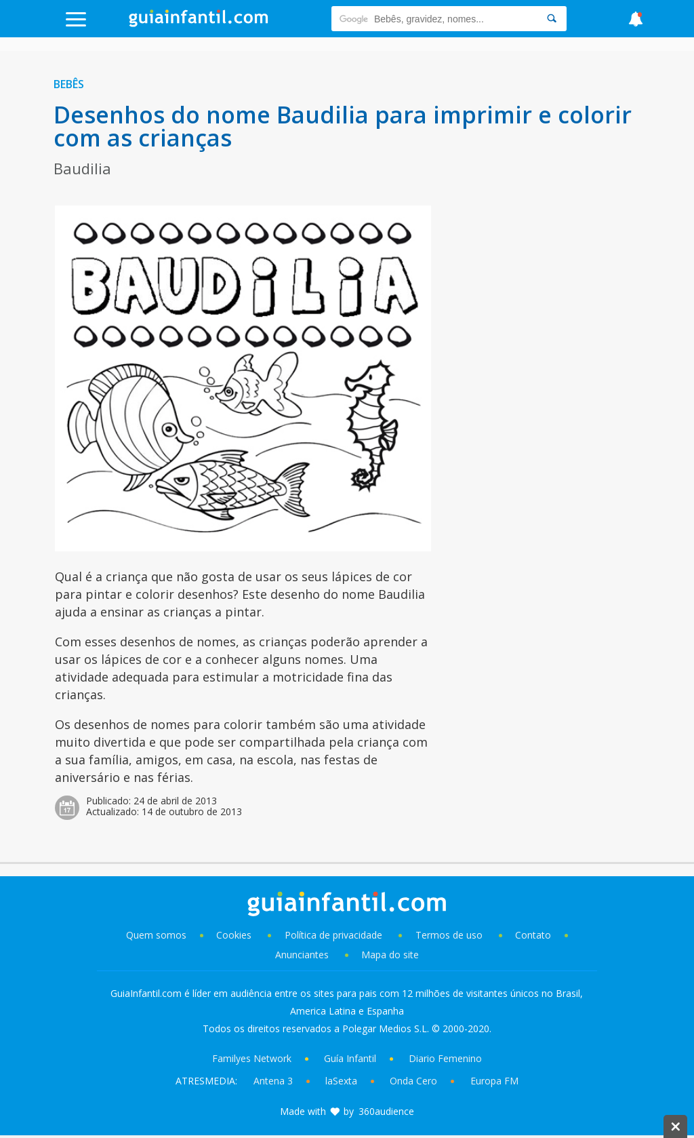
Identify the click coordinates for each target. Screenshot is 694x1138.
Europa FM (494, 1080)
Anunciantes (302, 954)
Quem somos (156, 934)
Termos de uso (449, 934)
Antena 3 (273, 1080)
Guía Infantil (350, 1058)
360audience (386, 1111)
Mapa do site (390, 954)
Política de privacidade (335, 934)
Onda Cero (413, 1080)
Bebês (69, 84)
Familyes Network (251, 1058)
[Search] (552, 18)
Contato (533, 934)
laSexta (341, 1080)
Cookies (235, 934)
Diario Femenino (445, 1058)
